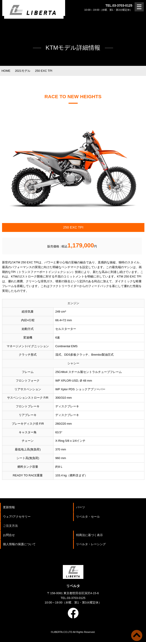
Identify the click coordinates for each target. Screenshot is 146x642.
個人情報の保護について (19, 544)
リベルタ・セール (88, 516)
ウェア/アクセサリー (17, 516)
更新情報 (9, 507)
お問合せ (9, 535)
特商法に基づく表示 (89, 535)
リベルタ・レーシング (91, 544)
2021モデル (22, 70)
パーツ (80, 507)
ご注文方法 (10, 525)
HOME (5, 70)
